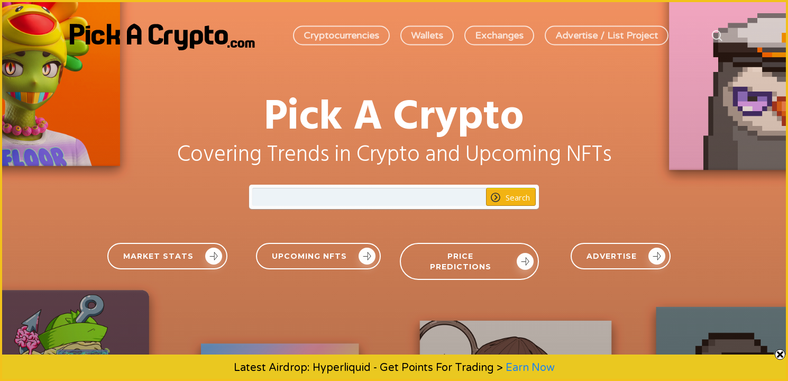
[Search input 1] (369, 196)
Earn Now (530, 367)
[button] (167, 256)
